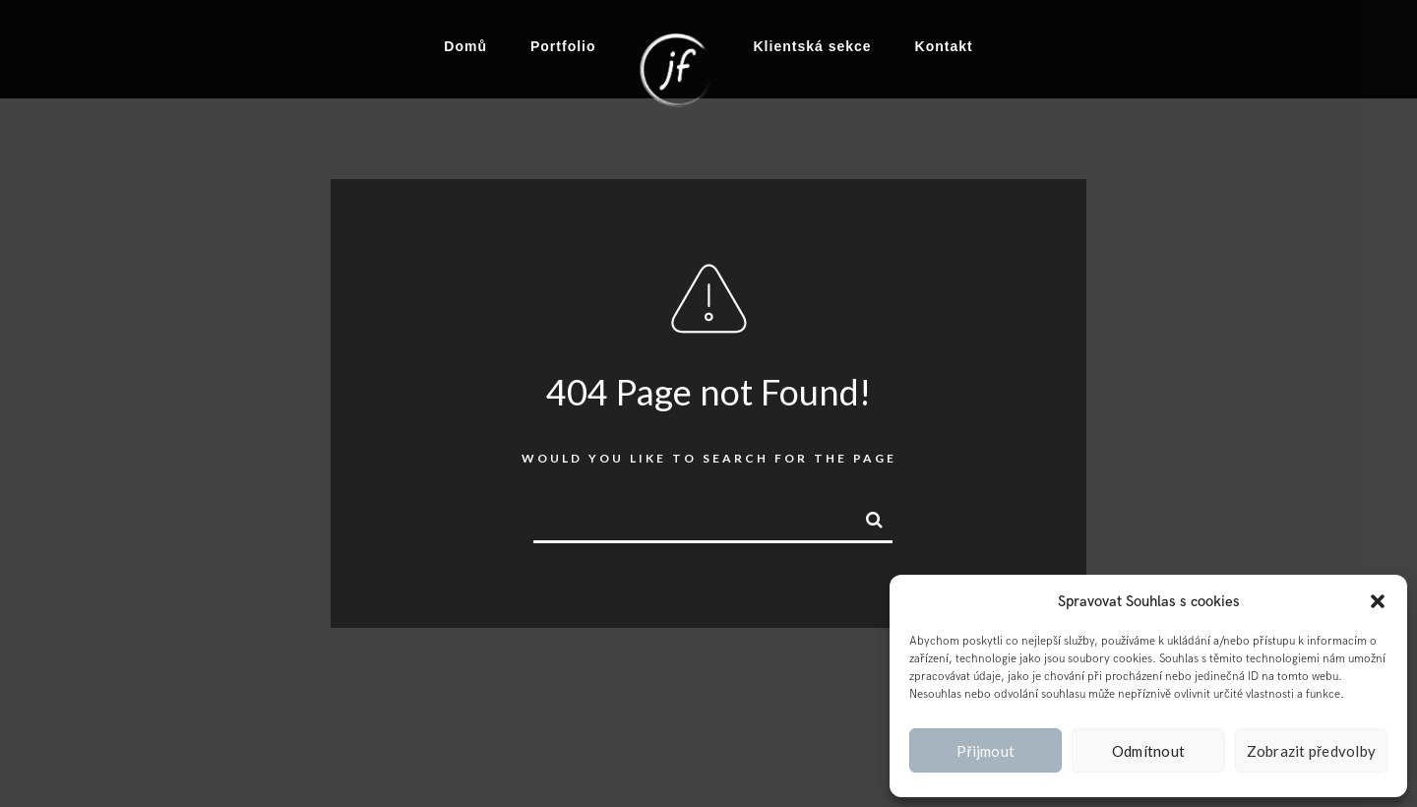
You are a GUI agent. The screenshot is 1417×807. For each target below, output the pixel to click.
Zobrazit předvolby (1312, 751)
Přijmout (985, 751)
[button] (1377, 601)
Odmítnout (1148, 751)
